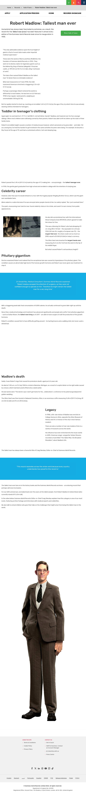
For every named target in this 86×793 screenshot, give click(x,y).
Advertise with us (53, 751)
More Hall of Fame (71, 33)
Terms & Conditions (30, 742)
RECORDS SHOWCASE (72, 13)
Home (9, 7)
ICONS (51, 13)
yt (43, 156)
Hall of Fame (27, 7)
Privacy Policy (28, 749)
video (64, 59)
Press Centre (50, 754)
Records (17, 7)
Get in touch (50, 742)
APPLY (7, 13)
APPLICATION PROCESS (29, 13)
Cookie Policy (28, 746)
